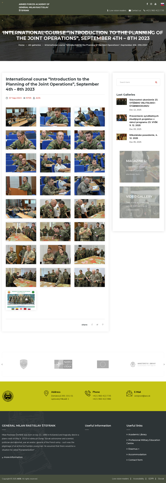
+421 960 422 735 (154, 10)
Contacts (140, 32)
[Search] (138, 82)
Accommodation (137, 454)
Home (22, 45)
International (119, 32)
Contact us (135, 10)
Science (101, 32)
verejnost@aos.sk (142, 395)
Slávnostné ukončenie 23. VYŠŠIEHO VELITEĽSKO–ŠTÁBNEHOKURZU (143, 103)
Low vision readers (116, 10)
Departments (62, 32)
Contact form (135, 460)
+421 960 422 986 (102, 399)
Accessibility (138, 478)
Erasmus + (133, 449)
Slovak (161, 478)
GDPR (151, 478)
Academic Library (137, 434)
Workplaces (83, 32)
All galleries (34, 45)
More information (13, 457)
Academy (7, 32)
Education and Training (33, 32)
